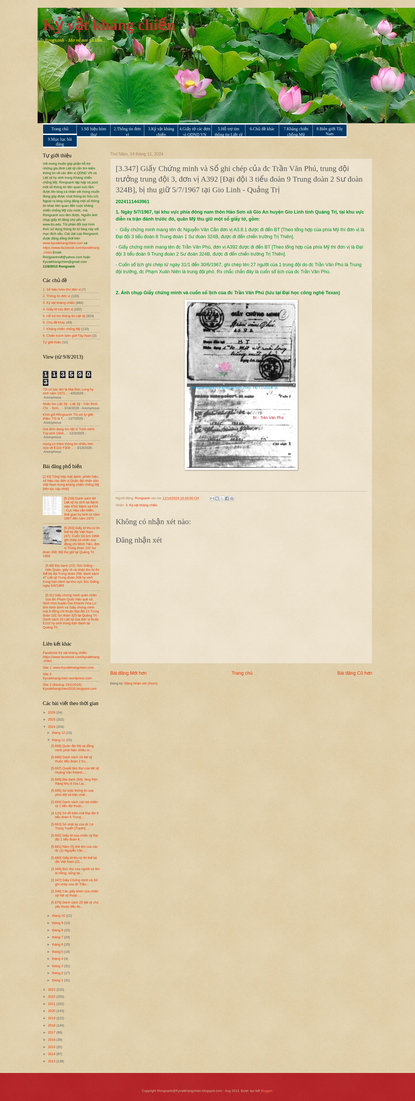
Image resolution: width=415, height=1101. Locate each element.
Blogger (266, 1091)
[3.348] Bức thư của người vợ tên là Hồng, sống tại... (75, 871)
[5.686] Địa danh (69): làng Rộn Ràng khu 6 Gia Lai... (74, 781)
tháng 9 (58, 923)
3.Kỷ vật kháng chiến (161, 132)
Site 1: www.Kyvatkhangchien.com (68, 667)
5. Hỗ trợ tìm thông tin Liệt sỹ (64, 316)
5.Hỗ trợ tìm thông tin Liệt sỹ (228, 132)
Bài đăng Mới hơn (128, 673)
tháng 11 (59, 740)
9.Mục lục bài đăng (60, 141)
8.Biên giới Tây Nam (329, 131)
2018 (52, 1025)
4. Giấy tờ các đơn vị (58, 309)
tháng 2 (58, 973)
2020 (52, 1011)
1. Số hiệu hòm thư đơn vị (62, 289)
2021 (52, 1004)
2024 (52, 727)
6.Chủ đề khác (262, 129)
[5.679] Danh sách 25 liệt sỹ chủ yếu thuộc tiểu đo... (74, 904)
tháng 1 (58, 980)
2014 (52, 1054)
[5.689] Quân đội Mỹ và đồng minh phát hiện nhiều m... (72, 748)
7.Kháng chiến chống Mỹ (295, 132)
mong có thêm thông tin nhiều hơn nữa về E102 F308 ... (68, 446)
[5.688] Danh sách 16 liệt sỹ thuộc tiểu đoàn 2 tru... (71, 759)
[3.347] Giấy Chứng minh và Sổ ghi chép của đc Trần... (74, 882)
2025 (52, 719)
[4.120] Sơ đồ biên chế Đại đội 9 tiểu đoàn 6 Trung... (74, 815)
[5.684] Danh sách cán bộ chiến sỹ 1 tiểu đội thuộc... (74, 804)
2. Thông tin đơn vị (56, 296)
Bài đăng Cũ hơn (354, 673)
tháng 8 (58, 930)
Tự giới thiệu (52, 342)
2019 (52, 1018)
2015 (52, 1047)
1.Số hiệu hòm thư (93, 132)
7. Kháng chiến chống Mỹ (61, 329)
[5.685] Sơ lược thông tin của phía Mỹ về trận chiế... (72, 792)
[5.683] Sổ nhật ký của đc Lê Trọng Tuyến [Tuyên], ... (72, 826)
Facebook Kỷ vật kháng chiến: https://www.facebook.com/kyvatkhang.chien (71, 657)
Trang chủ (60, 129)
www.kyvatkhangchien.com (63, 243)
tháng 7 (58, 937)
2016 (52, 1040)
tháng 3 (58, 966)
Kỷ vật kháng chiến (109, 24)
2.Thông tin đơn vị (127, 132)
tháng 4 (58, 959)
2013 (52, 1061)
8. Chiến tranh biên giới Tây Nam (67, 336)
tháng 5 (58, 952)
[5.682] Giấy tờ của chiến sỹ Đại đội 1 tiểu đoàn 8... (74, 837)
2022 (52, 997)
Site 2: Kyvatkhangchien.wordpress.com (67, 676)
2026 (52, 712)
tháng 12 (59, 733)
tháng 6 (58, 944)
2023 (52, 989)
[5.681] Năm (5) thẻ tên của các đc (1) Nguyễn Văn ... (74, 848)
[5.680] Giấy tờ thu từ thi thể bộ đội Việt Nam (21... (74, 860)
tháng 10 (59, 916)
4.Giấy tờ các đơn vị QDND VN (194, 132)
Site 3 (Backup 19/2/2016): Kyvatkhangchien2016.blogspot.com (69, 686)
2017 (52, 1032)
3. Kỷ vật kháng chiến (141, 505)
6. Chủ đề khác (54, 322)
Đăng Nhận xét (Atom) (140, 683)
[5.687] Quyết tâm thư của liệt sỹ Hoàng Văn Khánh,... (75, 770)
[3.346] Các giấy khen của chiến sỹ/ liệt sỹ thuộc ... (75, 893)
